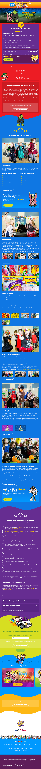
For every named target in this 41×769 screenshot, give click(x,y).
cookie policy (14, 761)
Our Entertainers (8, 379)
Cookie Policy (10, 748)
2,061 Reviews (23, 31)
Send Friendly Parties (9, 484)
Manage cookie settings (20, 110)
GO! (20, 650)
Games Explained (7, 190)
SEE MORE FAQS (7, 594)
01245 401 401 (26, 1)
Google (37, 369)
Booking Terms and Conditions (27, 748)
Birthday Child (7, 434)
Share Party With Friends (27, 54)
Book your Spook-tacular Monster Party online (14, 531)
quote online (14, 528)
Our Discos (6, 262)
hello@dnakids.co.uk (8, 589)
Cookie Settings (7, 765)
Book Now (7, 499)
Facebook (32, 369)
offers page (15, 246)
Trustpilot (28, 369)
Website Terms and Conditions (21, 750)
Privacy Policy (17, 748)
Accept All (19, 765)
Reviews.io (24, 369)
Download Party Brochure (10, 54)
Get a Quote (8, 59)
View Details (17, 684)
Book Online (33, 1)
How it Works (33, 51)
